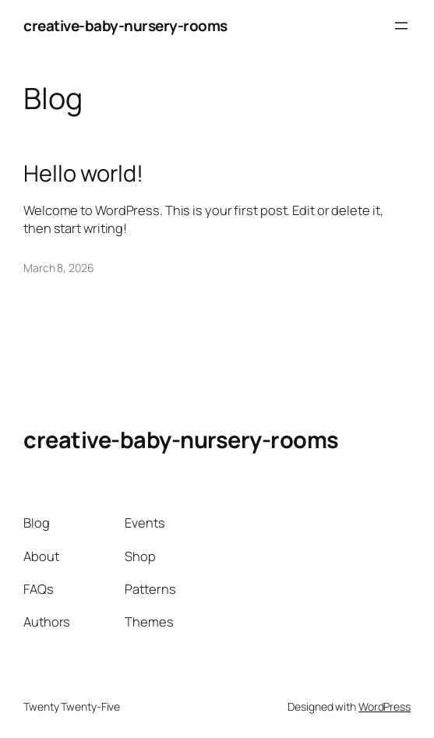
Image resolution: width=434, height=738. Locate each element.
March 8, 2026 (58, 267)
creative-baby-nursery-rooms (125, 26)
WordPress (384, 706)
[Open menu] (401, 25)
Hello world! (83, 173)
